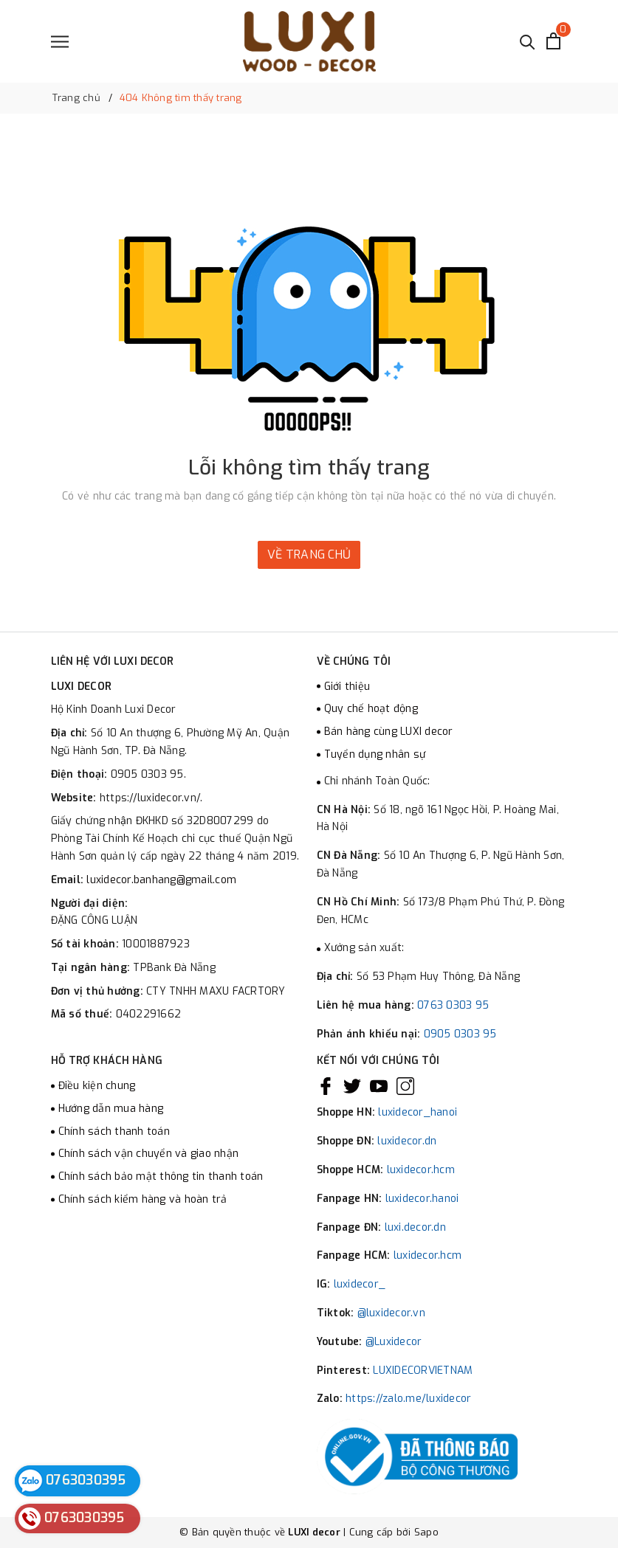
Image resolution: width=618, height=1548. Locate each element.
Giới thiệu (347, 687)
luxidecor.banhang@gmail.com (161, 880)
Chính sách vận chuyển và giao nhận (148, 1154)
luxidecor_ (360, 1284)
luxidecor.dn (406, 1141)
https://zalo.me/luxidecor (408, 1399)
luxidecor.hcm (421, 1170)
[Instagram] (405, 1086)
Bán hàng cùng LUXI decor (388, 732)
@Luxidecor (393, 1342)
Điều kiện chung (97, 1086)
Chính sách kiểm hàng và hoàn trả (142, 1199)
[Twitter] (352, 1086)
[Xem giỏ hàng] (553, 40)
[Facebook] (325, 1086)
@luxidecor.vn (391, 1313)
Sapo (426, 1532)
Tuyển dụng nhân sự (375, 754)
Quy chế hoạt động (371, 709)
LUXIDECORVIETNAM (423, 1371)
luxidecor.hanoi (422, 1199)
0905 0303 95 (460, 1034)
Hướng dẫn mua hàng (111, 1109)
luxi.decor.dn (415, 1227)
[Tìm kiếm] (527, 41)
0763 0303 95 (453, 1005)
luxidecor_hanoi (417, 1112)
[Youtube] (379, 1086)
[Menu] (60, 41)
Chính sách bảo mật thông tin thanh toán (161, 1176)
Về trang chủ (309, 554)
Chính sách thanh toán (114, 1131)
